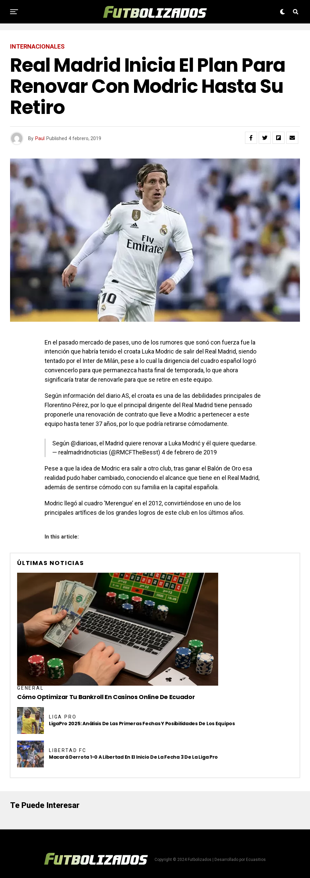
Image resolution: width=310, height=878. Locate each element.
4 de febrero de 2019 (189, 452)
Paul (40, 138)
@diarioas (84, 443)
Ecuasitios (256, 859)
